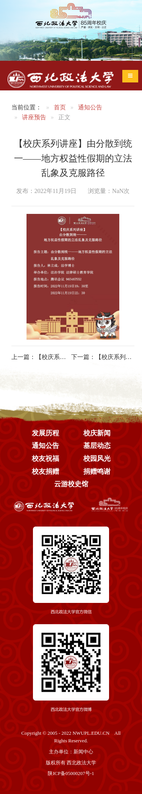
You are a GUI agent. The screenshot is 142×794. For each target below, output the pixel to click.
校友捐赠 (45, 471)
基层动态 (97, 445)
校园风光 (97, 458)
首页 (60, 109)
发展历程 (45, 433)
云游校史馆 (71, 484)
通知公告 (90, 109)
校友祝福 (45, 458)
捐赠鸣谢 (97, 471)
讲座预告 (34, 118)
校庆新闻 (97, 433)
